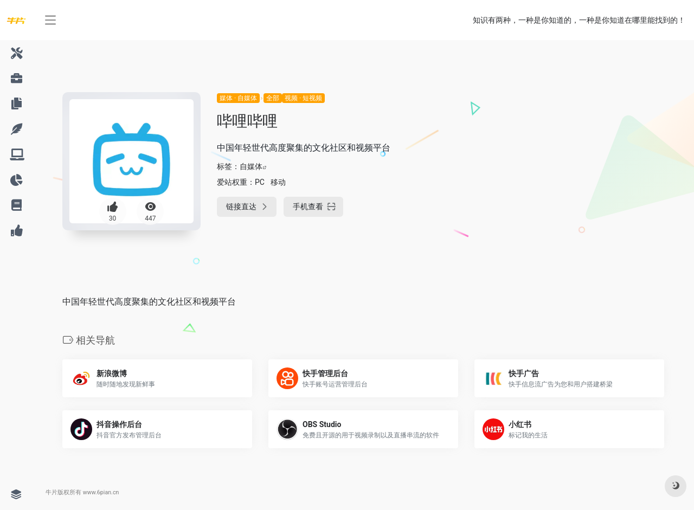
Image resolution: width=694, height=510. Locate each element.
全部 (272, 98)
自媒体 (251, 166)
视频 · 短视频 (303, 98)
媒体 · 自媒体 (238, 98)
